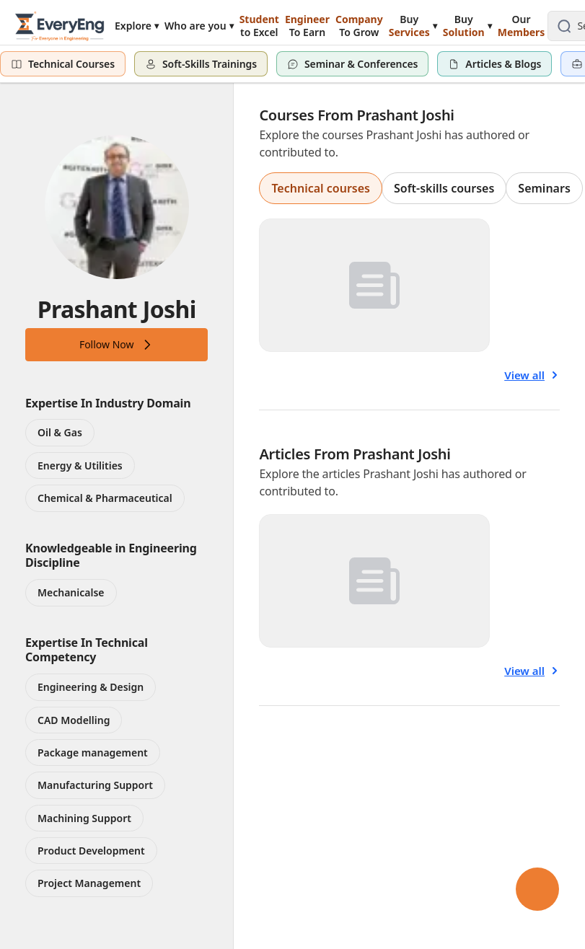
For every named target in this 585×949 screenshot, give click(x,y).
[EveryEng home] (59, 25)
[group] (420, 188)
